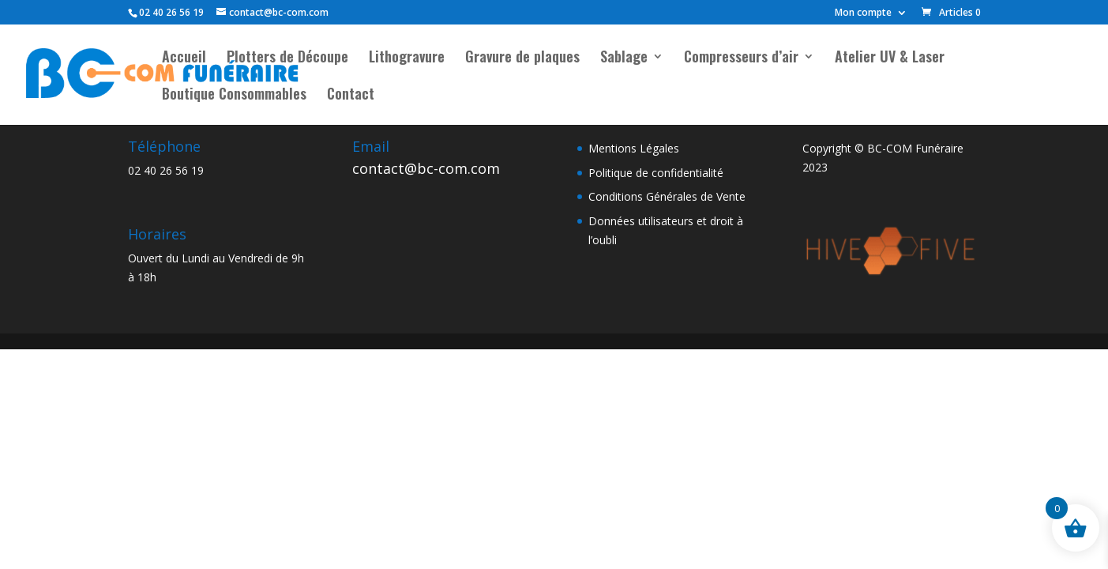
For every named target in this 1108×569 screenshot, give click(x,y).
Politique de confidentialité (655, 172)
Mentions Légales (633, 148)
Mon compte (863, 13)
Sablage (624, 58)
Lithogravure (407, 58)
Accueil (184, 58)
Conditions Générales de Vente (667, 196)
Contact (350, 96)
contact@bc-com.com (426, 168)
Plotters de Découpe (287, 58)
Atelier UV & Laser (890, 58)
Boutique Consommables (234, 96)
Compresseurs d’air (741, 58)
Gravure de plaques (522, 58)
